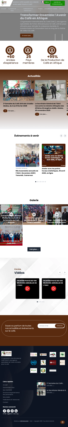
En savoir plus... (26, 35)
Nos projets (6, 397)
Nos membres (7, 390)
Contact (61, 9)
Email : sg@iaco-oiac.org (10, 414)
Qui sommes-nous (8, 387)
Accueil (3, 9)
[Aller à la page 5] (42, 181)
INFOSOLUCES (24, 421)
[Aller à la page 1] (35, 181)
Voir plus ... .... (50, 385)
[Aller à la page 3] (38, 181)
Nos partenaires (8, 394)
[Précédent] (8, 95)
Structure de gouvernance (11, 393)
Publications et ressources (11, 400)
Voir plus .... (34, 249)
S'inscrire (60, 326)
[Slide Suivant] (65, 135)
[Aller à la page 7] (45, 181)
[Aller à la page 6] (43, 181)
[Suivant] (59, 95)
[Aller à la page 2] (37, 181)
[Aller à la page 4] (40, 181)
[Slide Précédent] (61, 135)
